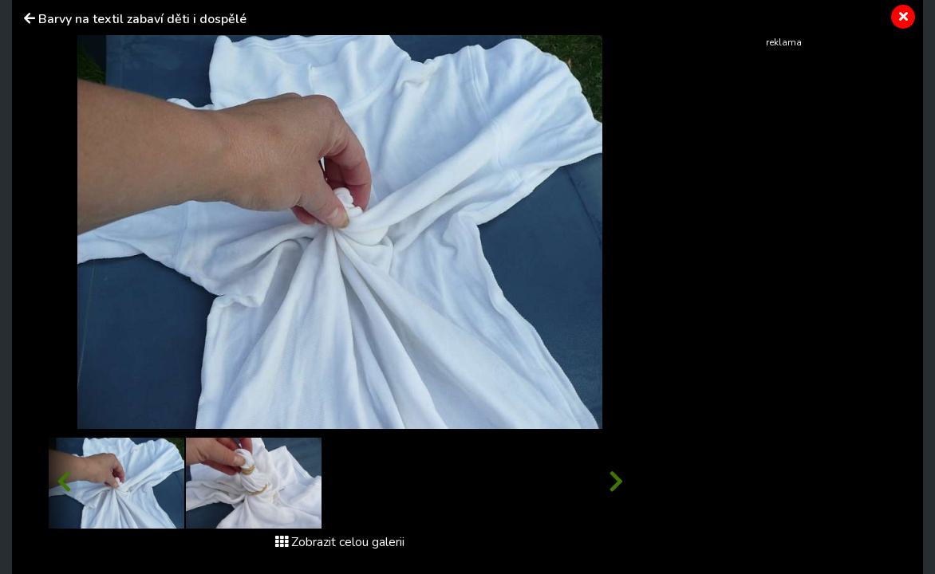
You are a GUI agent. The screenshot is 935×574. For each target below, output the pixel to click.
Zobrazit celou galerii (339, 542)
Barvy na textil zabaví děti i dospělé (142, 19)
